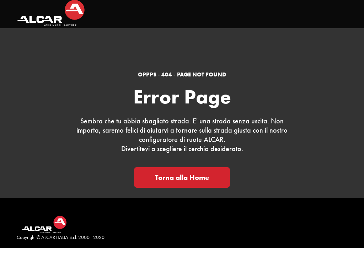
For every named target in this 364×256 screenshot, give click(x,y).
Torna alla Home (182, 177)
